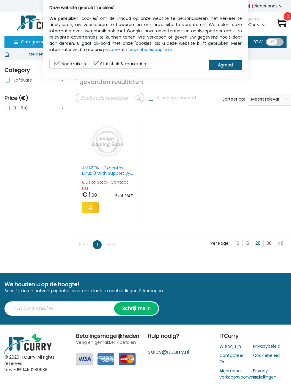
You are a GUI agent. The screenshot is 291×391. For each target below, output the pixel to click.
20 (257, 243)
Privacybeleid (266, 346)
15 (247, 243)
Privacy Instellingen (264, 374)
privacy (110, 50)
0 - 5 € (20, 108)
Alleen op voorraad (176, 98)
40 (281, 243)
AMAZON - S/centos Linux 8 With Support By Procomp (106, 171)
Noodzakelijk (70, 63)
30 (269, 243)
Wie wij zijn (230, 346)
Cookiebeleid (266, 355)
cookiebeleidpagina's (150, 50)
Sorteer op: (233, 99)
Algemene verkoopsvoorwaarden (242, 374)
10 (237, 243)
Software (22, 80)
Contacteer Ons (231, 358)
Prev (83, 244)
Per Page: (219, 243)
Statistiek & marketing (119, 63)
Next (111, 244)
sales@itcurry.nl (168, 351)
